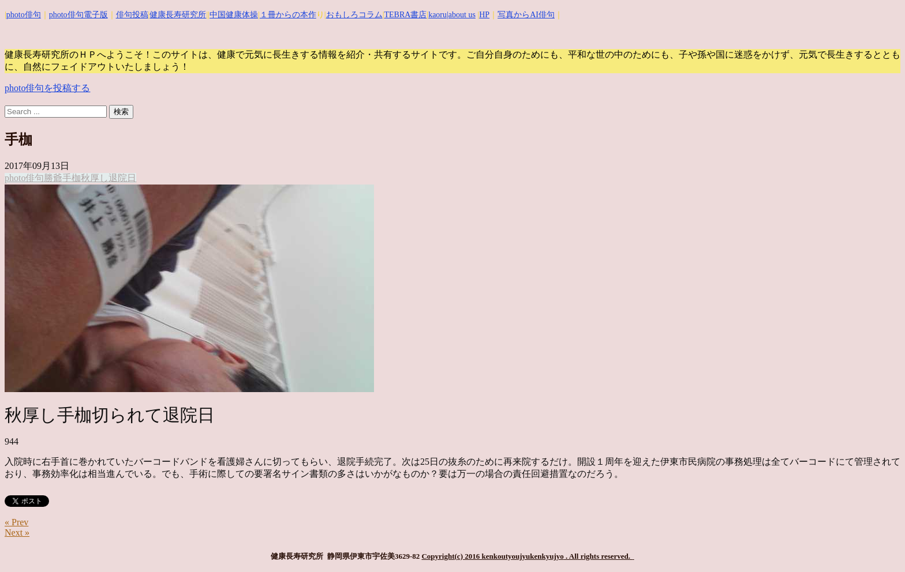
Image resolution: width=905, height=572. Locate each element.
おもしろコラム (354, 14)
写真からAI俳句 (526, 14)
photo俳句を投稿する (47, 88)
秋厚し (95, 178)
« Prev (16, 522)
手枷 (71, 178)
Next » (17, 532)
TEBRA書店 (405, 14)
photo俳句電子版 (78, 14)
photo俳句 (23, 14)
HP (484, 14)
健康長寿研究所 (177, 14)
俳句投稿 (132, 14)
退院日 (122, 178)
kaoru (437, 14)
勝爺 (53, 178)
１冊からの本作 (288, 14)
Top (877, 545)
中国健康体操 (234, 14)
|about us (461, 14)
